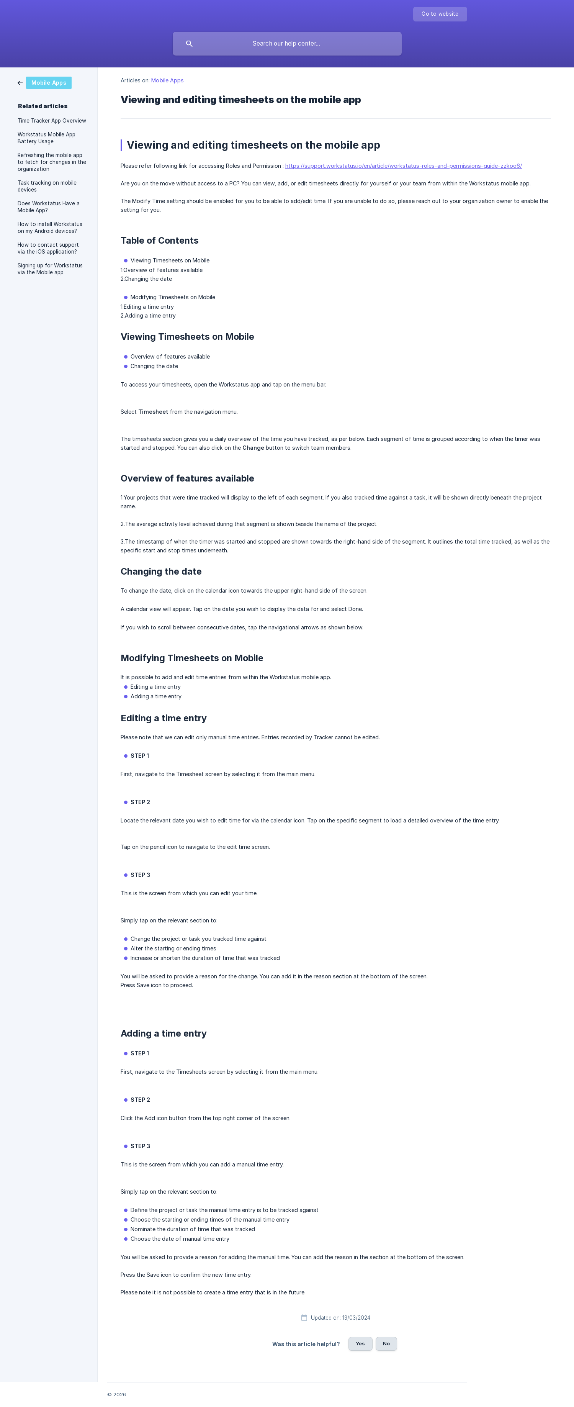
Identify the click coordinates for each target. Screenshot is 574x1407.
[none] (440, 14)
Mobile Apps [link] (167, 80)
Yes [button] (360, 1343)
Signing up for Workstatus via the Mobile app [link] (50, 268)
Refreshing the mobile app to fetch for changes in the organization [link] (52, 162)
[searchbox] (287, 44)
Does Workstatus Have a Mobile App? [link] (49, 206)
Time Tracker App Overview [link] (52, 121)
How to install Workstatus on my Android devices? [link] (50, 227)
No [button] (386, 1343)
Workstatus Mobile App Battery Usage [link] (46, 137)
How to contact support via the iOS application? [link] (48, 248)
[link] (45, 82)
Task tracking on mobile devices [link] (47, 186)
